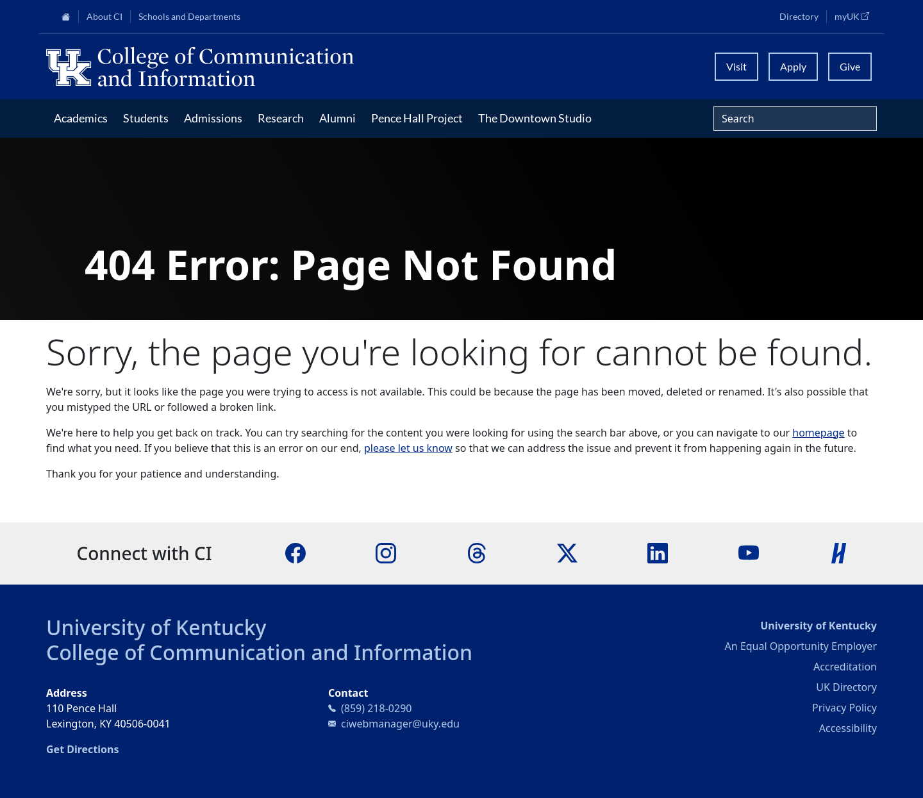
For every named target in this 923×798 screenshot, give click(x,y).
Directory (799, 17)
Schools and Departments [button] (189, 17)
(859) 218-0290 (376, 708)
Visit (736, 66)
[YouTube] (748, 552)
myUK (856, 16)
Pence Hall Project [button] (417, 118)
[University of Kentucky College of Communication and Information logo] (357, 66)
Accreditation (845, 667)
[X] (567, 552)
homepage (818, 433)
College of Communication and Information (259, 652)
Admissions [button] (213, 118)
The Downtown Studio (535, 118)
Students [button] (146, 118)
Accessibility (848, 728)
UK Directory (846, 687)
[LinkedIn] (657, 552)
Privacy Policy (844, 708)
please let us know (408, 448)
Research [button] (281, 118)
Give (850, 66)
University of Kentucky (156, 627)
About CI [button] (104, 17)
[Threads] (477, 552)
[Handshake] (839, 552)
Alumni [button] (337, 118)
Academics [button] (81, 118)
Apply (793, 66)
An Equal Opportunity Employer (801, 646)
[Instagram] (386, 552)
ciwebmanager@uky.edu (400, 724)
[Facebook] (295, 552)
